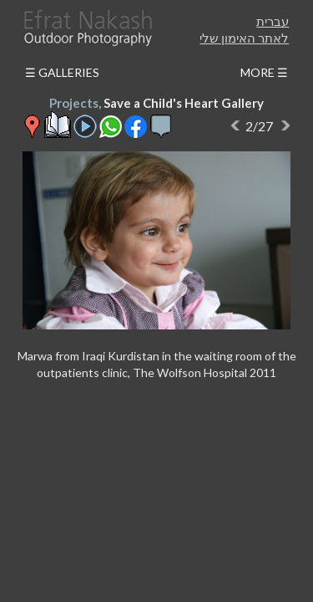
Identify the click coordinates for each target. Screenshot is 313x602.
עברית (272, 20)
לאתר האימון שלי (244, 37)
